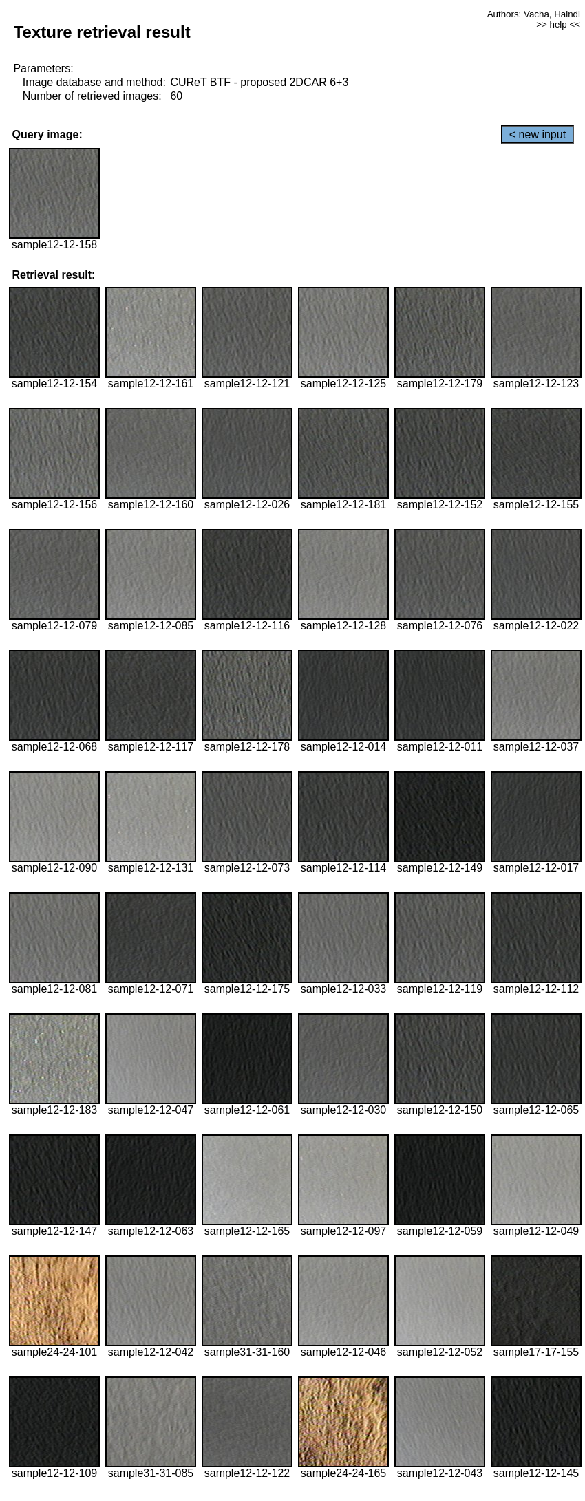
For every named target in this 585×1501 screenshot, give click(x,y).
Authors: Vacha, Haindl (533, 14)
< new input (537, 134)
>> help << (558, 24)
